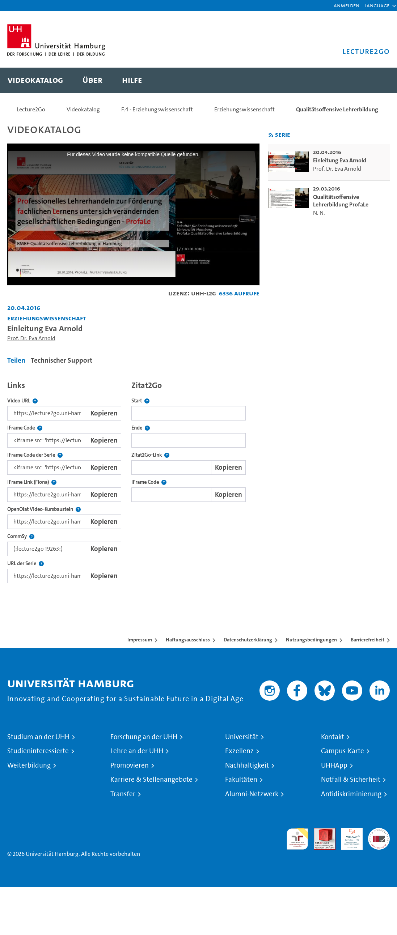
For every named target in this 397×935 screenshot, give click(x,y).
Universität (241, 737)
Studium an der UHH (38, 737)
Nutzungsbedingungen (311, 639)
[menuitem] (35, 80)
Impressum (139, 639)
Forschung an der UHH (143, 737)
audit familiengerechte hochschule (297, 839)
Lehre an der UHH (136, 751)
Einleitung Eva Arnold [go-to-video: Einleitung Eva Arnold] (339, 160)
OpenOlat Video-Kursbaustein (44, 509)
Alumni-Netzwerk (251, 794)
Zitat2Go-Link (150, 455)
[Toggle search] (377, 80)
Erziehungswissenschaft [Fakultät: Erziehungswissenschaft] (46, 318)
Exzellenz (239, 751)
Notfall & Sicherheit (350, 779)
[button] (376, 5)
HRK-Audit (348, 836)
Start (140, 401)
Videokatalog (83, 109)
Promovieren (129, 765)
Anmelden (346, 5)
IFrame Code (24, 428)
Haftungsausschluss (188, 639)
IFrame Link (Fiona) (31, 482)
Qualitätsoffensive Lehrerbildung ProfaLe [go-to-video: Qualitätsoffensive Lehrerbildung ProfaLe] (340, 201)
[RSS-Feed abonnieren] (271, 135)
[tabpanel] (133, 480)
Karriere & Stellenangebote (151, 779)
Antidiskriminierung (351, 794)
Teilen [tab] (16, 360)
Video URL (22, 401)
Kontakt (332, 737)
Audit (321, 832)
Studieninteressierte (38, 751)
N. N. (319, 213)
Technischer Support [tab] (61, 360)
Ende (140, 428)
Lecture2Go (31, 109)
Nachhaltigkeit (247, 765)
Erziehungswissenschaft (244, 109)
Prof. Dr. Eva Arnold (31, 338)
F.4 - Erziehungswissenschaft (157, 109)
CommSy (20, 536)
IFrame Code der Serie (35, 455)
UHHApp (334, 765)
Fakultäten (241, 779)
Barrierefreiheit (367, 639)
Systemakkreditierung (379, 832)
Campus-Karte (342, 751)
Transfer (122, 794)
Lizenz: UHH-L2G (192, 293)
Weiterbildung (29, 765)
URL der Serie (25, 563)
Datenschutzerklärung (248, 639)
